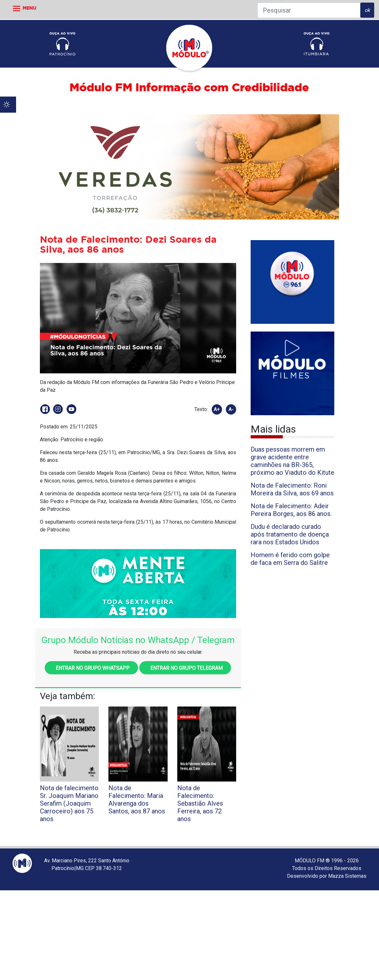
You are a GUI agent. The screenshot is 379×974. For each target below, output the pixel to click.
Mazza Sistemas (347, 876)
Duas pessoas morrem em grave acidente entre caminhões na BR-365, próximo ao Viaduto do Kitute (292, 460)
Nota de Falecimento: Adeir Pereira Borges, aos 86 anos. (291, 510)
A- (231, 409)
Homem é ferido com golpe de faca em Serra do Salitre (290, 559)
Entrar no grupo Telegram (185, 668)
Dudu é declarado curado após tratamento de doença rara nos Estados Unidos (290, 534)
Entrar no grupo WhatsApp (91, 668)
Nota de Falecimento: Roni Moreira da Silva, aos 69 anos (292, 489)
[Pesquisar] (308, 10)
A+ (217, 409)
